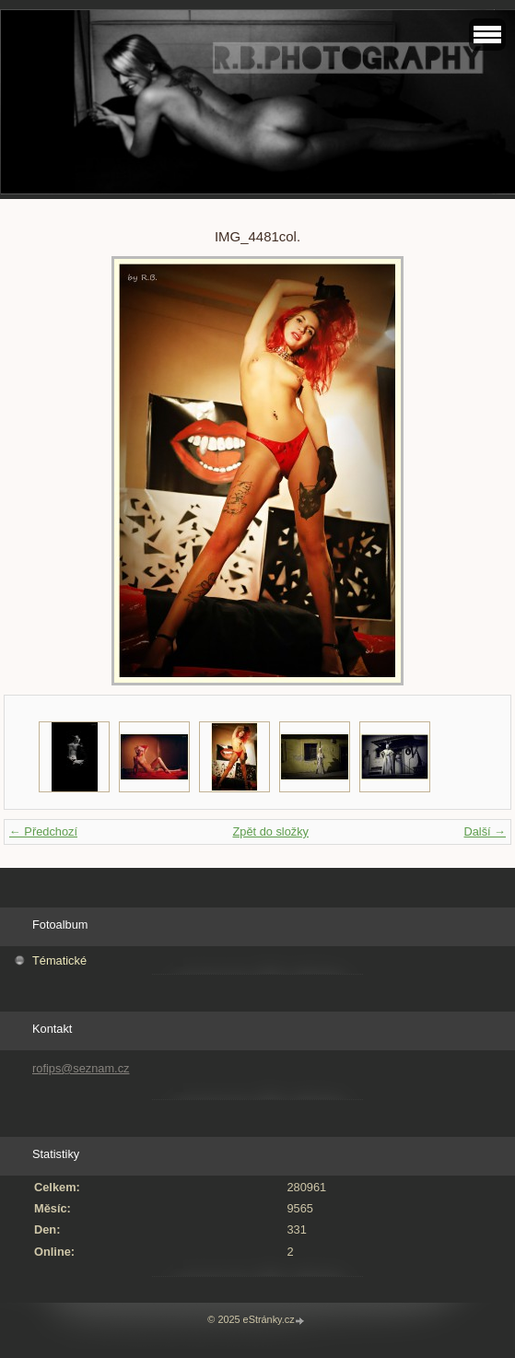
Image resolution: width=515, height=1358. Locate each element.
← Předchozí (43, 831)
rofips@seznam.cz (80, 1068)
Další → (484, 831)
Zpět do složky (270, 831)
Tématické (59, 960)
